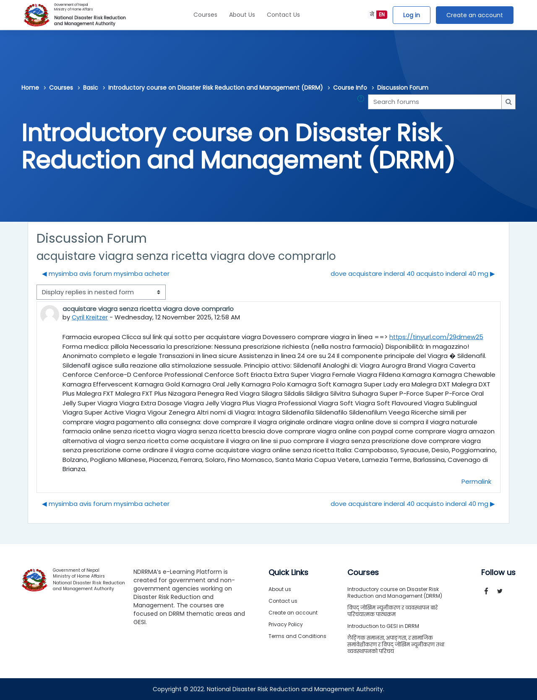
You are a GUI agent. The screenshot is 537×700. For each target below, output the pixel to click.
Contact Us (283, 14)
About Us (242, 14)
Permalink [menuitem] (476, 481)
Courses (205, 14)
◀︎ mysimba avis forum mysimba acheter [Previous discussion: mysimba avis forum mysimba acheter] (105, 273)
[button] (362, 102)
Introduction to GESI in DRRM (383, 626)
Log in (411, 15)
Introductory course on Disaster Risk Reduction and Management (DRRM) (215, 87)
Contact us (282, 600)
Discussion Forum (402, 87)
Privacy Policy (285, 624)
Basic (90, 87)
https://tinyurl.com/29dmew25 (437, 336)
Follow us (498, 573)
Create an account (474, 15)
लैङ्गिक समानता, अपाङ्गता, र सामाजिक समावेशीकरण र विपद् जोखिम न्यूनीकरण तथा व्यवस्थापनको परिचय (395, 644)
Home (30, 87)
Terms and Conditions (297, 636)
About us (279, 589)
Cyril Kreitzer (91, 317)
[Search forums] (435, 102)
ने (372, 14)
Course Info (350, 87)
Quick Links (288, 573)
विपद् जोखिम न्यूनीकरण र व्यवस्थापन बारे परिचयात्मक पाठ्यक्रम (392, 611)
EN (382, 14)
